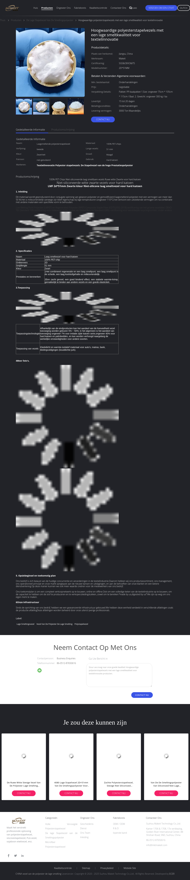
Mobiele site (130, 868)
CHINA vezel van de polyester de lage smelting (38, 873)
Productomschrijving (63, 129)
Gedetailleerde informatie (30, 129)
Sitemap (86, 868)
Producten (47, 7)
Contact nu (103, 119)
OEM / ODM (119, 823)
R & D (116, 828)
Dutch (183, 7)
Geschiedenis (86, 823)
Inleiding (84, 837)
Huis (35, 7)
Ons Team (85, 832)
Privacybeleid (106, 868)
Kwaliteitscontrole (98, 7)
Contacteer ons (118, 7)
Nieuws (133, 7)
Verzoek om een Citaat (161, 7)
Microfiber (50, 842)
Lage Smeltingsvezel (25, 624)
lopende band (120, 832)
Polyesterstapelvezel (55, 846)
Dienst (83, 828)
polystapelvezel (81, 624)
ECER (171, 873)
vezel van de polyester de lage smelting (54, 624)
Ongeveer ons (63, 7)
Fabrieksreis (80, 7)
